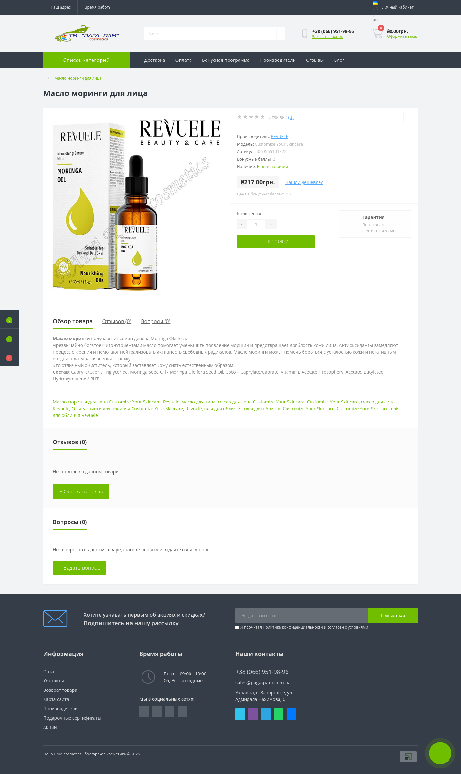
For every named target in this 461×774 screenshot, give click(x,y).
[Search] (280, 33)
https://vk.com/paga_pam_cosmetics (169, 711)
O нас (49, 671)
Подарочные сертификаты (72, 718)
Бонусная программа (226, 60)
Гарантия (373, 217)
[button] (9, 356)
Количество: (250, 214)
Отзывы (315, 60)
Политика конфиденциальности (293, 627)
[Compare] (410, 117)
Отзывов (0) (116, 321)
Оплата (183, 60)
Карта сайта (56, 699)
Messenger (291, 714)
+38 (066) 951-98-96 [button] (262, 671)
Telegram (266, 714)
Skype (240, 714)
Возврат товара (60, 690)
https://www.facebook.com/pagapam (144, 711)
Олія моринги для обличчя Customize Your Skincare (127, 408)
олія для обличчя (223, 408)
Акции (50, 727)
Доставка (154, 60)
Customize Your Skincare (333, 402)
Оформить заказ (402, 36)
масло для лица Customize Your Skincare (261, 402)
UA (375, 8)
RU (375, 20)
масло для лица (199, 402)
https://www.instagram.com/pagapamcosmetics (157, 711)
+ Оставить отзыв (81, 491)
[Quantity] (256, 224)
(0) (290, 117)
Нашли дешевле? (304, 182)
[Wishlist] (396, 117)
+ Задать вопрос (79, 567)
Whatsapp (278, 714)
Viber (253, 714)
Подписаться (393, 615)
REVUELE (279, 136)
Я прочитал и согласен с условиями (304, 627)
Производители (278, 60)
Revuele (171, 402)
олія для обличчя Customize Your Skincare (289, 408)
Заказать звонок (327, 36)
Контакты (53, 681)
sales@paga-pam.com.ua (263, 683)
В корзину (276, 242)
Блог (339, 60)
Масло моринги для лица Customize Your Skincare (107, 402)
